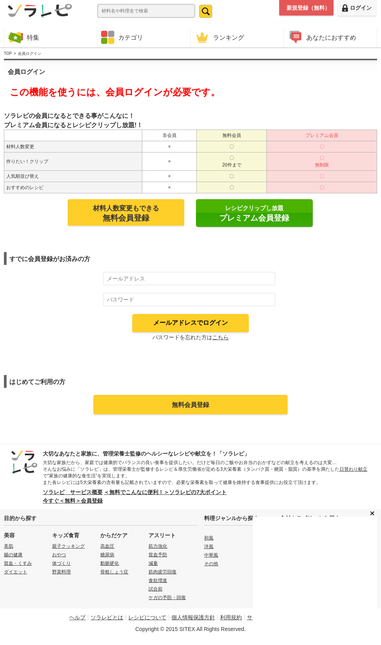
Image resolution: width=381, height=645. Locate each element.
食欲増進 (158, 580)
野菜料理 (61, 572)
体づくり (61, 563)
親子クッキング (68, 546)
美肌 (8, 546)
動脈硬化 (109, 563)
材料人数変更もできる (126, 213)
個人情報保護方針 (193, 617)
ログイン (357, 8)
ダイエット (15, 572)
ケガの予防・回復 (167, 597)
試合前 (156, 589)
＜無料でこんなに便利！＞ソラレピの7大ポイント (165, 492)
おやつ (59, 554)
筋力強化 (158, 546)
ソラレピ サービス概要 (73, 492)
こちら (220, 337)
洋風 (208, 546)
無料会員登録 (190, 404)
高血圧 (107, 546)
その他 (211, 563)
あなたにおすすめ (322, 37)
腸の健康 (13, 554)
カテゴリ (122, 37)
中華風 (211, 555)
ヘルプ (77, 617)
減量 (153, 563)
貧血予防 (158, 554)
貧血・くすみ (18, 563)
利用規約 (231, 617)
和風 (208, 538)
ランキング (219, 37)
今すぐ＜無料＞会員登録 (73, 501)
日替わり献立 (353, 469)
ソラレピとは (107, 617)
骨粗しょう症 (114, 572)
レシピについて (147, 617)
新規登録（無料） (308, 8)
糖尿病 (107, 554)
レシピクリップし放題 (254, 213)
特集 (23, 37)
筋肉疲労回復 (163, 572)
